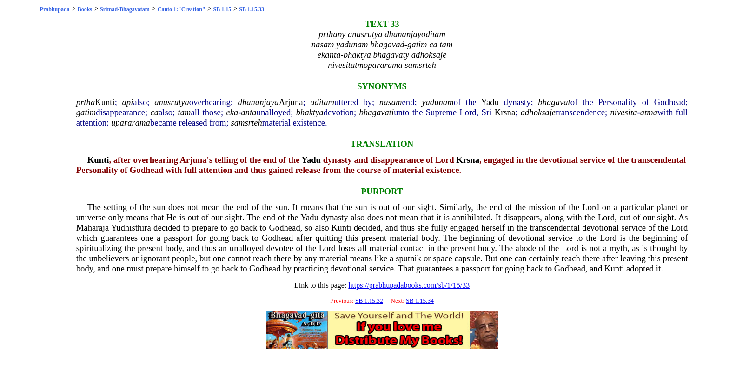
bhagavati (376, 112)
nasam (390, 102)
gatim (86, 112)
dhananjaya (258, 102)
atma (648, 112)
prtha (85, 102)
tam (184, 112)
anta (248, 112)
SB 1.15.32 (369, 300)
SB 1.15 (222, 9)
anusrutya (171, 102)
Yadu (490, 102)
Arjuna (291, 102)
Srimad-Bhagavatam (125, 9)
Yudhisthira (131, 227)
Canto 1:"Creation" (181, 9)
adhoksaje (538, 112)
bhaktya (310, 112)
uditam (322, 102)
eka (232, 112)
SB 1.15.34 (420, 300)
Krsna (505, 112)
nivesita (623, 112)
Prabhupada (55, 9)
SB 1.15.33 (251, 9)
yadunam (437, 102)
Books (85, 9)
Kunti (105, 102)
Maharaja (92, 227)
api (127, 102)
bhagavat (554, 102)
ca (154, 112)
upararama (130, 122)
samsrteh (246, 122)
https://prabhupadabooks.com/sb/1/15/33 (409, 285)
